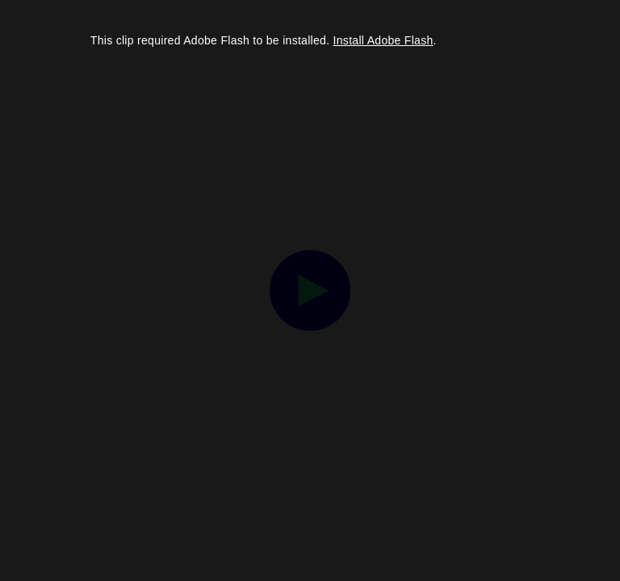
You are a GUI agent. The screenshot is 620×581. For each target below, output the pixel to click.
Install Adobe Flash (383, 40)
